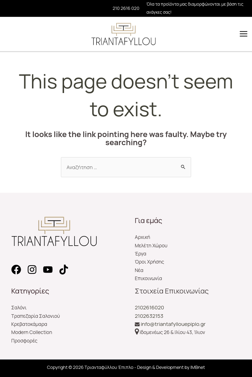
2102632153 (149, 316)
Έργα (140, 253)
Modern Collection (31, 332)
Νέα (139, 270)
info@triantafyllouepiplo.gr (173, 324)
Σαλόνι (19, 307)
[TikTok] (64, 269)
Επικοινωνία (148, 278)
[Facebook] (16, 269)
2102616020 (149, 307)
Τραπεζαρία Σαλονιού (35, 316)
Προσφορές (24, 340)
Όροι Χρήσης (149, 261)
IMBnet (197, 367)
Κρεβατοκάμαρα (29, 324)
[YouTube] (48, 269)
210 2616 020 (126, 8)
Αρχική (142, 237)
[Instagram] (32, 269)
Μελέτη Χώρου (151, 245)
